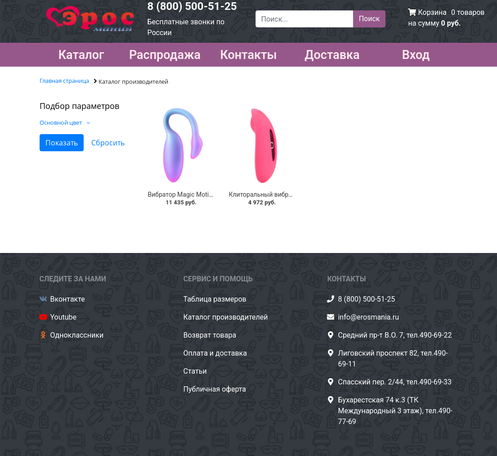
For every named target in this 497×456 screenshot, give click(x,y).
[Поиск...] (304, 18)
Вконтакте (67, 299)
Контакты (248, 53)
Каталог (81, 53)
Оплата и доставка (214, 353)
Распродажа (165, 53)
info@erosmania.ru (368, 317)
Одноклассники (77, 335)
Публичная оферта (214, 389)
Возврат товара (209, 335)
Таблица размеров (214, 299)
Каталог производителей (225, 317)
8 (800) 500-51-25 (192, 6)
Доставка (331, 53)
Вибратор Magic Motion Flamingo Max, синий (213, 194)
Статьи (194, 371)
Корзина (432, 12)
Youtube (63, 317)
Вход (416, 53)
